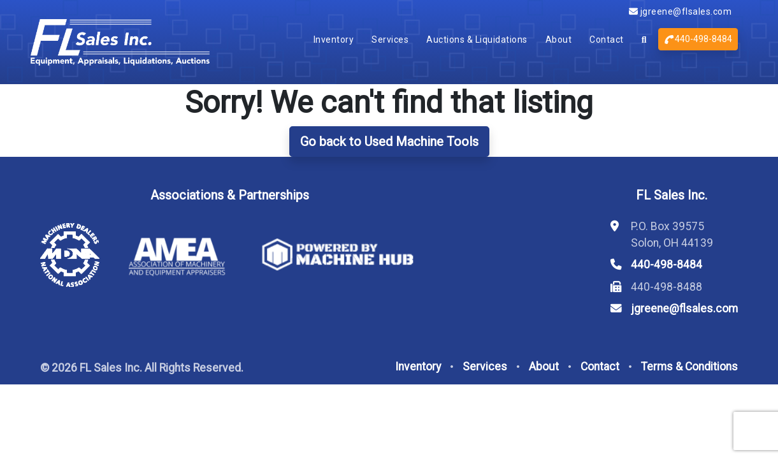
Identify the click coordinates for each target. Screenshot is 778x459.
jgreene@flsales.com (680, 11)
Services (389, 39)
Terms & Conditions (689, 366)
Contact (606, 39)
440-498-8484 (698, 39)
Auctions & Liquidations (477, 39)
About (558, 39)
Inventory (333, 39)
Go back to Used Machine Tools (389, 141)
